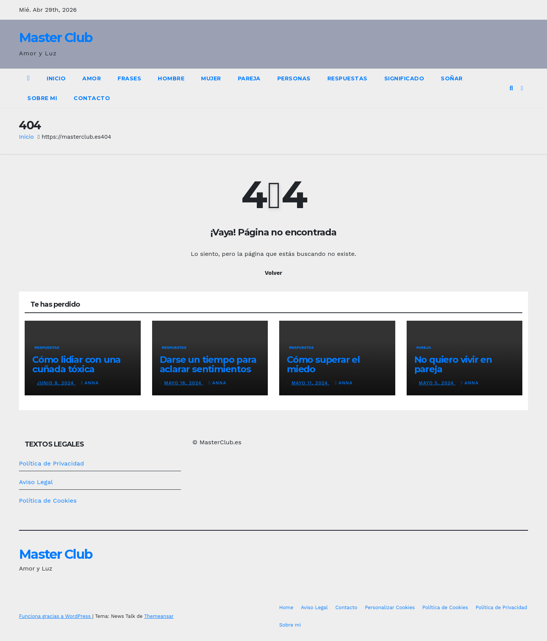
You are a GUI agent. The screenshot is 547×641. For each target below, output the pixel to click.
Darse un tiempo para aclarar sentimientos (208, 364)
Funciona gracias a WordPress (55, 616)
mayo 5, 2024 (437, 383)
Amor (91, 78)
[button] (511, 88)
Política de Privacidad (51, 463)
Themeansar (159, 616)
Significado (404, 78)
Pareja (249, 78)
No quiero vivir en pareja (453, 364)
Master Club (55, 37)
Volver (273, 272)
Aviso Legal (36, 482)
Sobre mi (42, 98)
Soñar (452, 78)
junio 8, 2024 (56, 383)
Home (286, 607)
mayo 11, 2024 (310, 383)
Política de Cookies (48, 500)
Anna (90, 383)
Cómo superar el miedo (323, 364)
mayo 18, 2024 (183, 383)
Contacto (92, 98)
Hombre (171, 78)
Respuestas (347, 78)
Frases (129, 78)
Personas (294, 78)
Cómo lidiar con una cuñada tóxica (76, 364)
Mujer (211, 78)
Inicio (56, 78)
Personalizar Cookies (390, 607)
